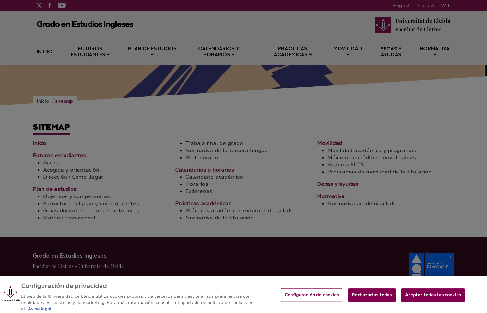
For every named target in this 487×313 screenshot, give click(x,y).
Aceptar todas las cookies (433, 299)
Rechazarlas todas (372, 299)
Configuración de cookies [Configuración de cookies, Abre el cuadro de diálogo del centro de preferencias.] (312, 299)
